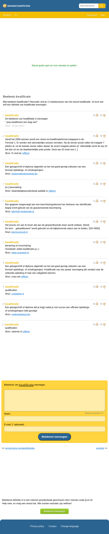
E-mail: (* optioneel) (14, 424)
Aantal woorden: (93, 413)
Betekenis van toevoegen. (25, 385)
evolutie (100, 448)
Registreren (92, 15)
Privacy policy (37, 526)
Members (7, 15)
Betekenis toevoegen (54, 511)
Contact (52, 526)
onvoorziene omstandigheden (20, 448)
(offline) (26, 153)
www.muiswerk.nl (20, 252)
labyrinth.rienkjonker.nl (22, 211)
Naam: (7, 414)
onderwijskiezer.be (20, 314)
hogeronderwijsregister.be (24, 174)
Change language (70, 526)
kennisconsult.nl (19, 232)
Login (102, 15)
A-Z (16, 15)
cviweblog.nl (17, 294)
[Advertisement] (54, 40)
